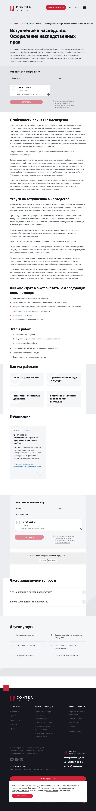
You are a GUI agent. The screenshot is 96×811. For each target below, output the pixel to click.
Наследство (72, 727)
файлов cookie (52, 791)
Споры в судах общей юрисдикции (76, 713)
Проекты (13, 716)
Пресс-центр (15, 720)
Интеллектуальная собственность (42, 728)
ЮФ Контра (14, 712)
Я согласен (22, 796)
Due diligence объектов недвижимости (44, 735)
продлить (61, 556)
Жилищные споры (75, 723)
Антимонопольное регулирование (42, 717)
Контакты (13, 724)
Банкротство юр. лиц (43, 723)
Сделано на (48, 560)
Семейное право (74, 731)
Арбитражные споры (43, 712)
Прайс (12, 729)
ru (77, 8)
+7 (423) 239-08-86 (73, 762)
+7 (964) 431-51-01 (73, 766)
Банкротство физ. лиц (77, 718)
